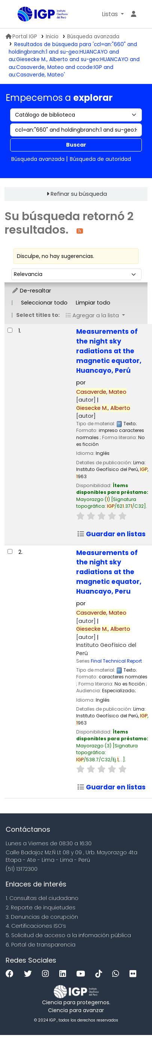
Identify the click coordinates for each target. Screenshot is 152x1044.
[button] (113, 14)
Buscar (76, 144)
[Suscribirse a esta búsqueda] (80, 230)
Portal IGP (21, 36)
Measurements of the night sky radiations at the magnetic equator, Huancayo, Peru (108, 572)
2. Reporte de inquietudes (40, 907)
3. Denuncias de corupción (42, 917)
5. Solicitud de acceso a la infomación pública (68, 935)
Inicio (52, 36)
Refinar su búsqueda (79, 194)
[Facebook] (11, 974)
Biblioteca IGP (20, 14)
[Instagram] (47, 974)
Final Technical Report (116, 661)
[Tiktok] (100, 974)
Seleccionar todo (44, 302)
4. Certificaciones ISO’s (36, 926)
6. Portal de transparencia (40, 944)
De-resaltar (31, 290)
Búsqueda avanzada (93, 36)
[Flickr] (134, 974)
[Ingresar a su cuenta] (133, 14)
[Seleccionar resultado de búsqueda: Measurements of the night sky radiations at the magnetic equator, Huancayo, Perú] (10, 330)
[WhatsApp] (117, 974)
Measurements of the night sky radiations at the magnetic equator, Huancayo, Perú (108, 351)
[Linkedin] (64, 974)
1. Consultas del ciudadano (42, 898)
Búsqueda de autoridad (100, 159)
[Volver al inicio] (129, 1021)
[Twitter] (30, 974)
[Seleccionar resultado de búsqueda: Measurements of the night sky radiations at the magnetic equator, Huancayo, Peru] (10, 551)
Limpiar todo (93, 302)
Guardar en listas (111, 534)
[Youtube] (82, 974)
